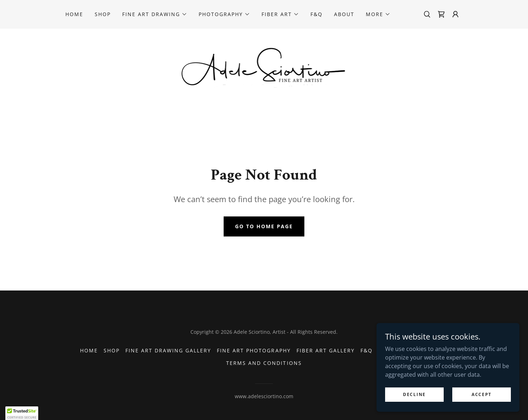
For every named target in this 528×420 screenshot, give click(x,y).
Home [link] (74, 14)
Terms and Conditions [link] (264, 363)
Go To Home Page (264, 226)
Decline (414, 394)
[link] (441, 14)
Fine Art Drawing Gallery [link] (168, 350)
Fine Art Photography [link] (253, 350)
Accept (482, 394)
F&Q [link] (316, 14)
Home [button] (89, 350)
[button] (154, 14)
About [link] (344, 14)
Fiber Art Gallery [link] (326, 350)
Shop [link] (103, 14)
